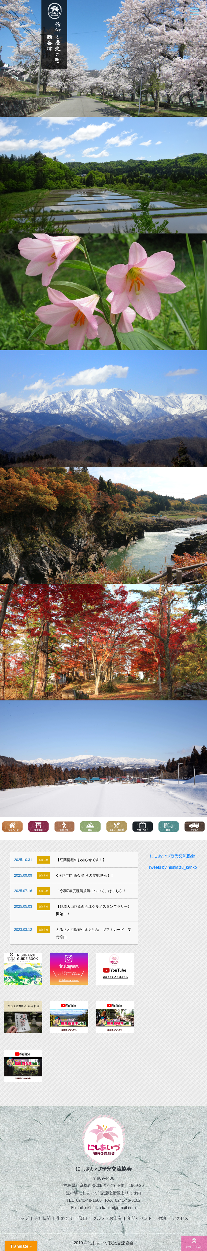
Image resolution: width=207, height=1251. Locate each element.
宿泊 (162, 1218)
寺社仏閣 (42, 1218)
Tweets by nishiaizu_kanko (172, 867)
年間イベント (139, 1218)
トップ (22, 1218)
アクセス (180, 1218)
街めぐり (65, 1218)
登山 (83, 1218)
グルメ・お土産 (107, 1218)
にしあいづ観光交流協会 (172, 856)
